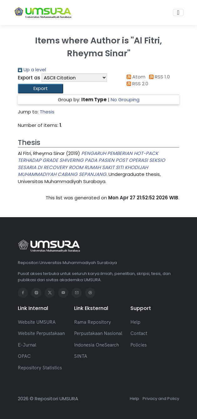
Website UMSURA (37, 322)
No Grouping (125, 99)
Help (135, 322)
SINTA (80, 356)
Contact (138, 333)
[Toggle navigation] (178, 12)
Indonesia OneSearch (96, 345)
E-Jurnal (27, 345)
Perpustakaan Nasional (98, 333)
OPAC (24, 356)
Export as (29, 77)
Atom (135, 76)
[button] (40, 88)
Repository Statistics (40, 368)
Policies (138, 345)
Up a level (32, 69)
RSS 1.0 (158, 76)
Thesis (47, 111)
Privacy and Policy (161, 399)
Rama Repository (92, 322)
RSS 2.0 (136, 83)
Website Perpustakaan (41, 333)
